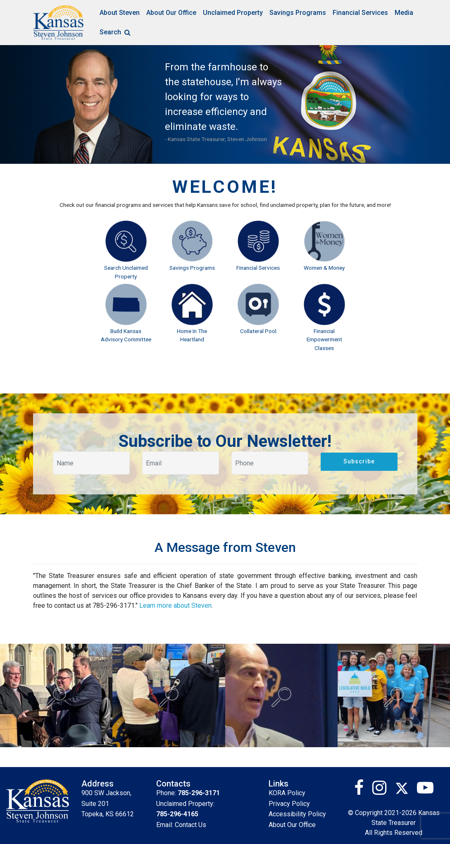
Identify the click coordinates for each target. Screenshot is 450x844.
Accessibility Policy (297, 814)
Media (404, 13)
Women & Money (324, 267)
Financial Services (360, 13)
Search (116, 32)
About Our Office (171, 13)
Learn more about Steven (175, 605)
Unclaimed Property (233, 13)
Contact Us (190, 825)
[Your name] (91, 463)
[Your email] (180, 463)
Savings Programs (297, 13)
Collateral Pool (258, 331)
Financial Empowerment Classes (324, 339)
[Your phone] (269, 463)
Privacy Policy (289, 804)
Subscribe (359, 461)
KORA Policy (287, 793)
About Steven (120, 13)
